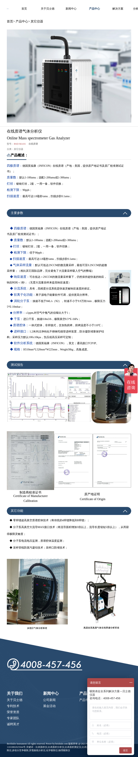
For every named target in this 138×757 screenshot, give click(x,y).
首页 (24, 8)
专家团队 (13, 718)
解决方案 (117, 8)
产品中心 (94, 8)
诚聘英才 (13, 724)
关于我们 (14, 693)
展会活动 (49, 706)
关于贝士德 (47, 8)
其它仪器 (37, 21)
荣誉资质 (13, 712)
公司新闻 (49, 700)
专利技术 (13, 706)
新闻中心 (71, 8)
